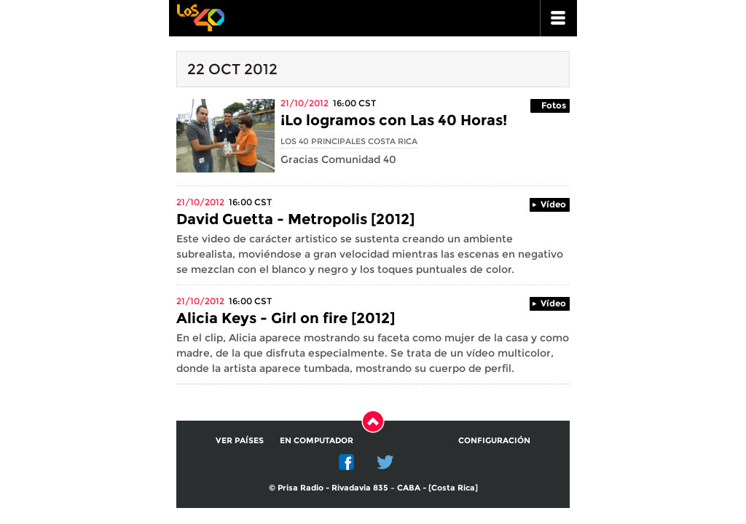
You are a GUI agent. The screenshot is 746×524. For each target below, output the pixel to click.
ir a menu (559, 18)
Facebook (347, 462)
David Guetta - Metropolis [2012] (295, 219)
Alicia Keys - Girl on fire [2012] (285, 318)
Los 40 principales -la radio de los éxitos (200, 16)
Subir (373, 421)
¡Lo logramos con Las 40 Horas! (393, 120)
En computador (316, 440)
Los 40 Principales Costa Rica (348, 141)
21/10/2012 (304, 103)
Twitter (385, 462)
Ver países (240, 440)
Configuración (494, 440)
